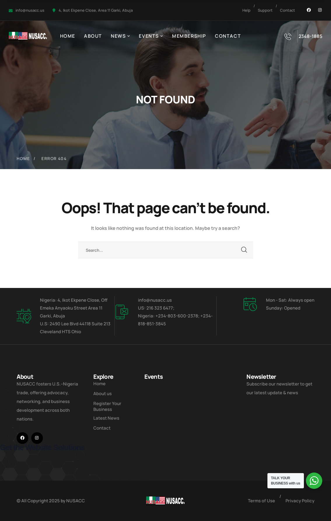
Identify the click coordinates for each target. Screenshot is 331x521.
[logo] (28, 35)
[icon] (309, 10)
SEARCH (244, 250)
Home (23, 158)
